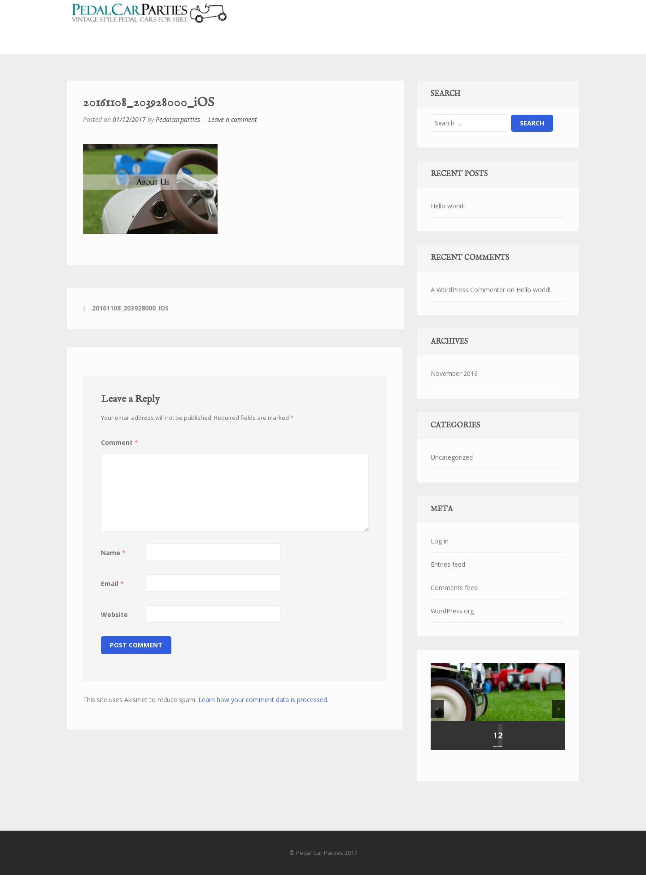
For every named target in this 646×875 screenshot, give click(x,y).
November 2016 (454, 373)
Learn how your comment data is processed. (263, 699)
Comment (119, 442)
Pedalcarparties (178, 119)
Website (114, 614)
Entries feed (448, 564)
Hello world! (448, 206)
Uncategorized (452, 457)
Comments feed (454, 587)
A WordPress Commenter (468, 289)
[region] (498, 706)
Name (113, 552)
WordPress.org (452, 611)
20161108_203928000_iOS (130, 308)
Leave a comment (232, 119)
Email (112, 583)
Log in (440, 541)
